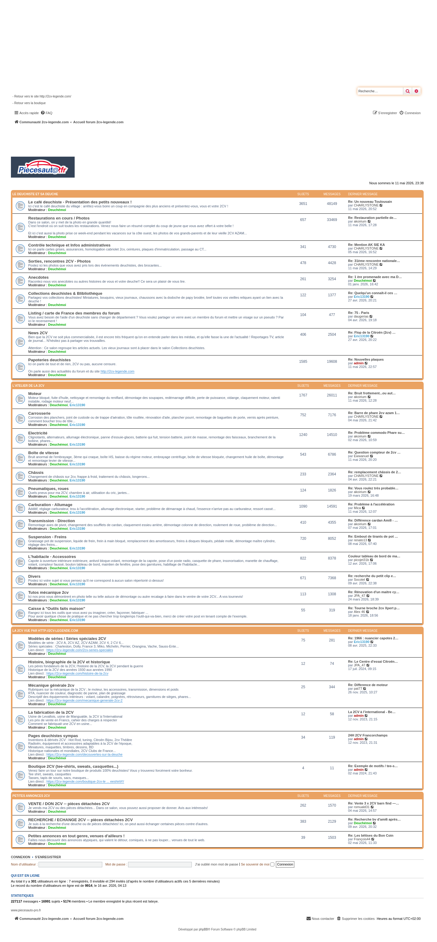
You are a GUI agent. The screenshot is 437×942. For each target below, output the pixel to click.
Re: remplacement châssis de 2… (374, 472)
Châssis (36, 472)
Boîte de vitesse (43, 453)
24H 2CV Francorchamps (368, 735)
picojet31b (361, 560)
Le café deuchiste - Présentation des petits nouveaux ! (80, 202)
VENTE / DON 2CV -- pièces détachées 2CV (69, 803)
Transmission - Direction (51, 521)
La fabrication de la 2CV (51, 712)
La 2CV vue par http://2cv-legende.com (45, 630)
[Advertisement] (162, 141)
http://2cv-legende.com (117, 371)
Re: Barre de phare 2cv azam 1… (374, 413)
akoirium (360, 221)
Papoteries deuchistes (49, 360)
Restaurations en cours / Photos (59, 218)
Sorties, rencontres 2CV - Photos (59, 261)
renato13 (360, 540)
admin (359, 363)
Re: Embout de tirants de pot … (373, 536)
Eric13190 (361, 296)
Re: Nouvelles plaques (366, 359)
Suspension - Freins (47, 537)
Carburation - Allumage (50, 504)
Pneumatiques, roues (48, 488)
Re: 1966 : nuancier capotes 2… (373, 638)
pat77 (358, 688)
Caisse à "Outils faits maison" (56, 608)
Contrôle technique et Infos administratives (69, 245)
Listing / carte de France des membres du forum (74, 313)
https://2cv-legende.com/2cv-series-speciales (79, 650)
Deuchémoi (57, 210)
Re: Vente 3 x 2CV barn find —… (373, 803)
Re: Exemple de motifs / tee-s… (373, 766)
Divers (34, 576)
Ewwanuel (361, 456)
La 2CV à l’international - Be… (371, 712)
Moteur (35, 393)
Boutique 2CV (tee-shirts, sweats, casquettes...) (73, 766)
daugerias (361, 316)
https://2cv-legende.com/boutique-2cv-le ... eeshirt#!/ (85, 781)
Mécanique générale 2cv (51, 685)
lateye (153, 901)
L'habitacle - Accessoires (52, 556)
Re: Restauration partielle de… (372, 217)
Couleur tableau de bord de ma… (374, 556)
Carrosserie (39, 413)
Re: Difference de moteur (368, 685)
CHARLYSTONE (366, 205)
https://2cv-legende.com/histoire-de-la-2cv (77, 673)
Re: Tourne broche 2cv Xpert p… (374, 608)
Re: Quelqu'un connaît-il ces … (372, 293)
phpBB (203, 929)
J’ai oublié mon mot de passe (216, 864)
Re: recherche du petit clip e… (372, 576)
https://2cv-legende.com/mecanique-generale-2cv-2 (84, 700)
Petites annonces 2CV (31, 795)
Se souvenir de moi (257, 864)
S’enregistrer (48, 857)
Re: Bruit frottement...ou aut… (372, 393)
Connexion (20, 857)
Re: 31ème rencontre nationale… (374, 261)
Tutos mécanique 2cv (48, 592)
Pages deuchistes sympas (53, 735)
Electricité (37, 433)
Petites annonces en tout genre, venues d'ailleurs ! (76, 836)
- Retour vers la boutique (29, 103)
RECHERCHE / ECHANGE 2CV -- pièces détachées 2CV (80, 820)
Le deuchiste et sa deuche (35, 194)
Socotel (359, 579)
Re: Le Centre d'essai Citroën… (373, 661)
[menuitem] (46, 113)
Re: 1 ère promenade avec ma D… (375, 277)
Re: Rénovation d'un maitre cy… (373, 592)
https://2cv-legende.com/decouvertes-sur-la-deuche (84, 754)
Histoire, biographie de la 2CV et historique (69, 662)
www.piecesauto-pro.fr (26, 910)
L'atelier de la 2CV (28, 385)
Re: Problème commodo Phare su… (376, 432)
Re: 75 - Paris (358, 313)
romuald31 (362, 807)
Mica (357, 508)
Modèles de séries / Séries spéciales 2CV (67, 638)
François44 (362, 839)
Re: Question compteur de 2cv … (374, 452)
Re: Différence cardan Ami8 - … (373, 520)
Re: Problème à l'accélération (371, 504)
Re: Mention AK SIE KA (366, 245)
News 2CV (38, 333)
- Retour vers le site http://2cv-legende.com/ (41, 96)
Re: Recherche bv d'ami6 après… (374, 819)
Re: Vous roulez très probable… (373, 488)
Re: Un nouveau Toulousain (370, 201)
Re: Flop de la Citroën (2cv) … (371, 332)
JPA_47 (359, 595)
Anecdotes (38, 277)
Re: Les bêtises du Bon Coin (370, 835)
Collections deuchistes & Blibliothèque (65, 293)
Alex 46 (359, 612)
